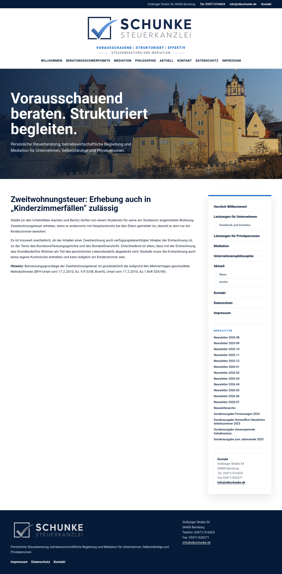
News (223, 274)
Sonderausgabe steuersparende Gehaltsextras (234, 431)
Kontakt (266, 4)
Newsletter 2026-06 (226, 396)
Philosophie (145, 60)
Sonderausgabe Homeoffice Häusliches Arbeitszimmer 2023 (239, 422)
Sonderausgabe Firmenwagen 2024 (237, 414)
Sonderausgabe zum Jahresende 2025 (239, 439)
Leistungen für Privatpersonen (237, 236)
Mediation (122, 60)
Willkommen (51, 60)
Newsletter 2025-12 (226, 361)
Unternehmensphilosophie (234, 256)
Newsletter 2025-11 (226, 355)
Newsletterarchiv (225, 408)
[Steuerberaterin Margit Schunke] (141, 28)
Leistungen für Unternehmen (235, 217)
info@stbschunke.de (243, 4)
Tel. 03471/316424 (212, 4)
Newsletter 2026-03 (226, 378)
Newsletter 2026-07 (226, 402)
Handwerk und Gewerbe (234, 225)
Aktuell (167, 60)
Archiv (223, 282)
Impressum (231, 60)
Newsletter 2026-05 (226, 390)
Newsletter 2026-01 (226, 367)
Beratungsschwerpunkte (88, 60)
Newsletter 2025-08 (226, 337)
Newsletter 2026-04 (226, 384)
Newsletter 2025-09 (226, 343)
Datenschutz (207, 60)
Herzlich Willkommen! (230, 207)
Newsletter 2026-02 (226, 373)
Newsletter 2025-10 (226, 349)
